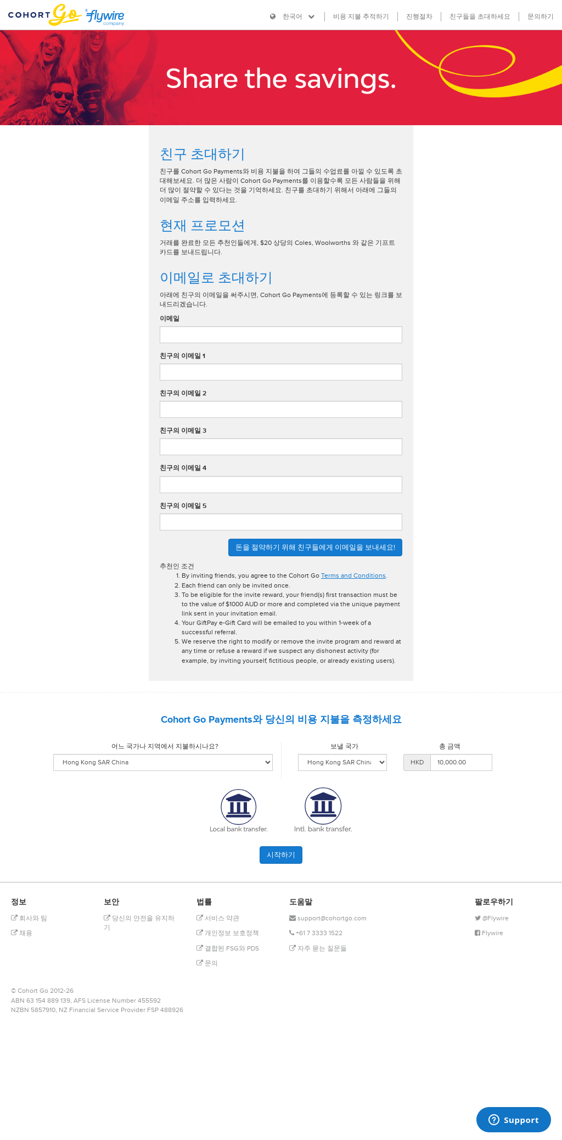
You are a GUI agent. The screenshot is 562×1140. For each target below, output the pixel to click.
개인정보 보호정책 (227, 933)
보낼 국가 (344, 746)
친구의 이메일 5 (183, 506)
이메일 (169, 319)
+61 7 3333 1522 (315, 933)
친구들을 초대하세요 (479, 17)
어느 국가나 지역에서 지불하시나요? (164, 746)
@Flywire (492, 918)
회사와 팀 (29, 918)
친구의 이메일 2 (183, 393)
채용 (21, 933)
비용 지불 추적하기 (361, 17)
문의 (207, 963)
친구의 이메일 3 (183, 431)
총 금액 (449, 746)
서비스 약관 (217, 918)
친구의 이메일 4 (183, 468)
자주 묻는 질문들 (318, 949)
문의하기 (540, 17)
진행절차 (419, 17)
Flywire (489, 933)
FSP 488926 (165, 1010)
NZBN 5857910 (33, 1010)
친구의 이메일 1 (182, 356)
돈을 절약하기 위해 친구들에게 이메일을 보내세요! (315, 547)
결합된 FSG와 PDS (227, 949)
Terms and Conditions (353, 576)
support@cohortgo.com (328, 918)
